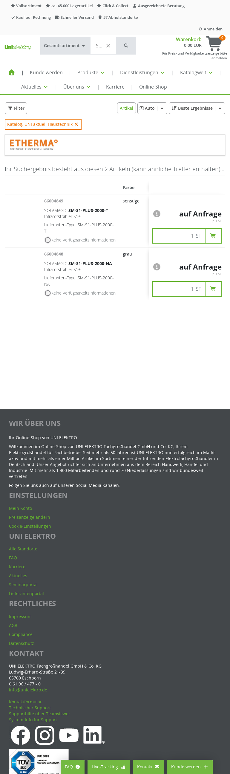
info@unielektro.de (28, 690)
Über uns (77, 86)
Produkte (91, 72)
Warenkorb (189, 39)
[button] (126, 46)
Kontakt (148, 767)
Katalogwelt (197, 72)
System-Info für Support (33, 719)
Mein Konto (20, 508)
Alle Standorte (23, 549)
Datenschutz (21, 643)
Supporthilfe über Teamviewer (39, 713)
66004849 (54, 201)
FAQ (73, 767)
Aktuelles (35, 86)
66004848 (54, 254)
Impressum (20, 616)
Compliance (21, 634)
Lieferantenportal (26, 593)
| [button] (152, 108)
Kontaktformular (25, 702)
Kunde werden (46, 72)
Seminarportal (23, 584)
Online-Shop (153, 86)
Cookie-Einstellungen (30, 526)
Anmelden (210, 29)
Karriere (115, 86)
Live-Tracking (109, 767)
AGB (13, 625)
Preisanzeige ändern (29, 517)
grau (127, 254)
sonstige (131, 201)
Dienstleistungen (142, 72)
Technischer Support (30, 707)
